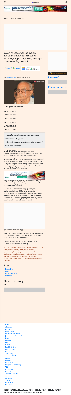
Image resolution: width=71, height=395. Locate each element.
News (13, 19)
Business (8, 340)
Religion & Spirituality (13, 365)
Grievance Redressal (12, 334)
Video (7, 367)
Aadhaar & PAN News (13, 356)
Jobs (6, 343)
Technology (9, 354)
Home (6, 19)
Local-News (9, 363)
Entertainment (10, 349)
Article (7, 376)
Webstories (9, 385)
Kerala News (9, 269)
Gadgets (8, 358)
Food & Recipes (10, 347)
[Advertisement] (35, 37)
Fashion (8, 372)
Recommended (57, 87)
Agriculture (9, 378)
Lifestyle (8, 360)
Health (7, 345)
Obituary (20, 19)
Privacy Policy (10, 332)
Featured (53, 77)
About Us (8, 327)
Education (8, 352)
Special (7, 380)
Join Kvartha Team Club (13, 336)
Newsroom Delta (11, 78)
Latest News (9, 383)
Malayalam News (11, 274)
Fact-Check (9, 369)
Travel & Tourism (11, 374)
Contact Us (9, 329)
